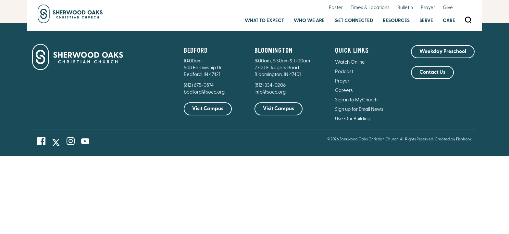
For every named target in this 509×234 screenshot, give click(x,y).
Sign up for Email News (359, 109)
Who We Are (309, 21)
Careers (344, 90)
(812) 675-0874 (199, 85)
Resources (396, 21)
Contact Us (432, 72)
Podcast (344, 72)
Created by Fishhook (453, 139)
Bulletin (405, 8)
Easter (336, 8)
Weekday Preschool (442, 51)
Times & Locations (370, 8)
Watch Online (350, 62)
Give (448, 8)
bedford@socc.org (204, 92)
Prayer (428, 8)
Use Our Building (352, 119)
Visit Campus (207, 108)
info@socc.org (270, 92)
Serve (426, 21)
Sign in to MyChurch (356, 100)
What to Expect (264, 21)
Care (449, 21)
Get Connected (353, 21)
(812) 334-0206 (270, 85)
